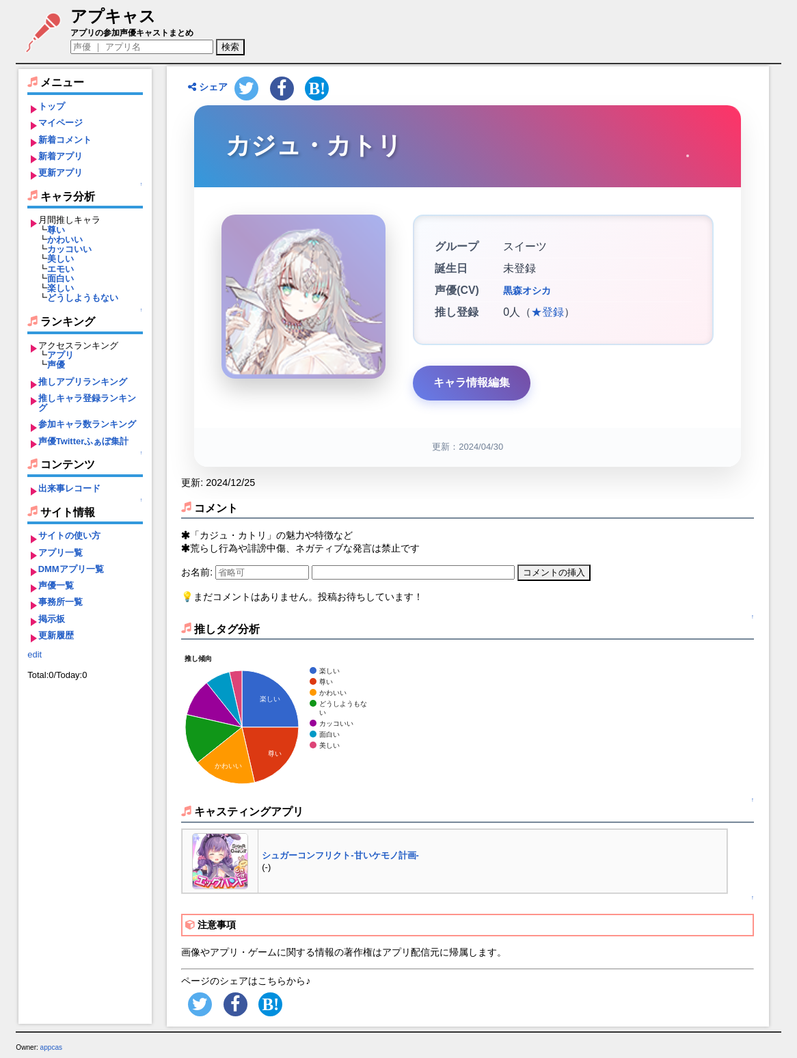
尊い (56, 230)
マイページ (60, 123)
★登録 (547, 312)
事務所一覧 (60, 602)
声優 (56, 365)
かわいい (65, 239)
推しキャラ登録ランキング (87, 403)
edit (34, 654)
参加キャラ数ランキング (87, 424)
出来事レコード (69, 488)
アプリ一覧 (60, 552)
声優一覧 (56, 585)
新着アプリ (60, 156)
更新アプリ (60, 172)
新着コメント (65, 140)
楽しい (60, 288)
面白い (60, 278)
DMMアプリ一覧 (71, 569)
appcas (51, 1047)
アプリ (60, 355)
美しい (60, 259)
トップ (51, 106)
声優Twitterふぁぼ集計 (83, 441)
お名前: (198, 572)
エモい (60, 269)
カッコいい (69, 249)
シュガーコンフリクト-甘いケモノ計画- (340, 855)
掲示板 (51, 619)
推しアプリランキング (82, 382)
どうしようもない (82, 298)
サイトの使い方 (69, 535)
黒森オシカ (527, 290)
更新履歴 (56, 635)
